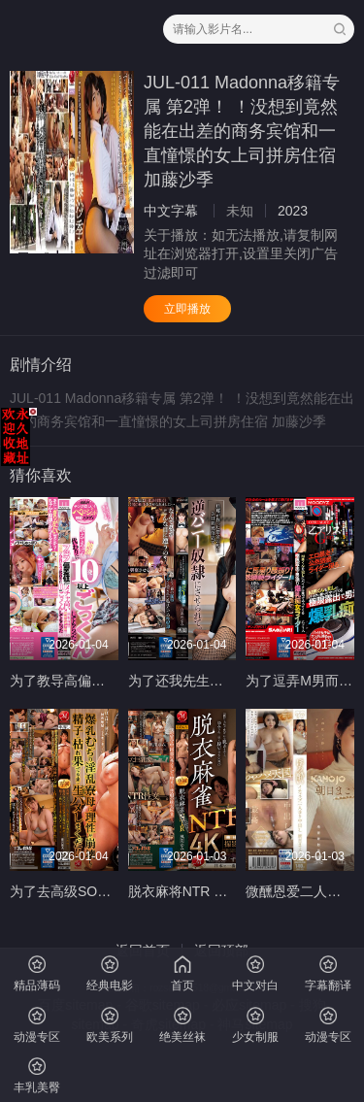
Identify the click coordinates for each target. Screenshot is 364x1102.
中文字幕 (171, 210)
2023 (293, 210)
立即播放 (187, 309)
